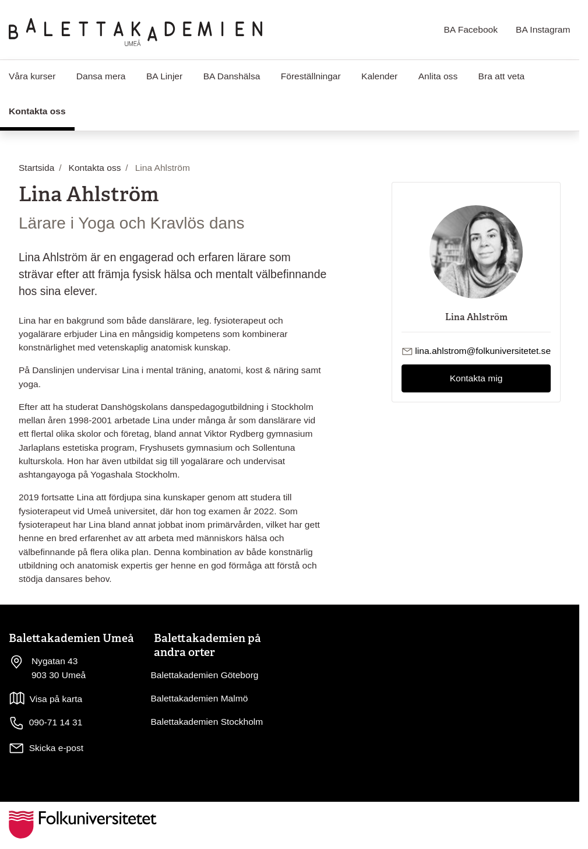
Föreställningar (311, 76)
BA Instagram (543, 29)
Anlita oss (437, 76)
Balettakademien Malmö (199, 698)
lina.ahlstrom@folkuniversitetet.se (483, 351)
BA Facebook (471, 29)
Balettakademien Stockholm (207, 722)
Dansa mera (101, 76)
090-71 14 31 (45, 723)
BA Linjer (164, 76)
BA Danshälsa (231, 76)
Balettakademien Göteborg (205, 675)
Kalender (379, 76)
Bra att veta (501, 76)
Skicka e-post (56, 748)
